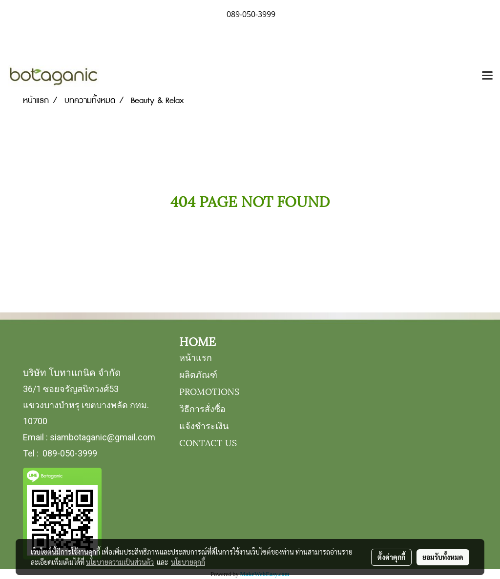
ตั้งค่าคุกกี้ (391, 557)
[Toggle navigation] (487, 76)
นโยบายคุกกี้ (188, 562)
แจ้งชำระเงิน (204, 425)
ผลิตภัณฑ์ (198, 373)
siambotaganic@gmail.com (102, 437)
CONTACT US (208, 442)
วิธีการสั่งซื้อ (202, 407)
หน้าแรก (195, 356)
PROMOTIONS (209, 390)
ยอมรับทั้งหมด (442, 557)
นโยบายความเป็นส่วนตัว (120, 562)
